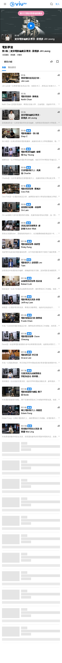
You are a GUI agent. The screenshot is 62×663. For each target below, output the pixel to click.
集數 (4, 67)
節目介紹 (8, 61)
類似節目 (12, 67)
